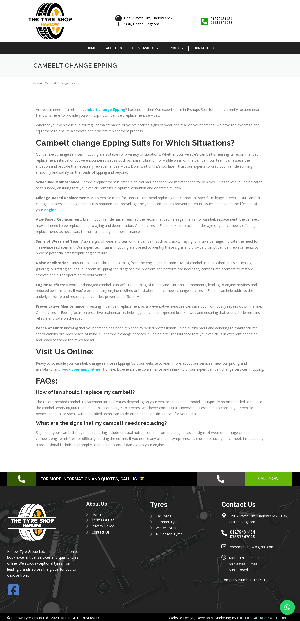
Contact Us (204, 48)
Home (91, 48)
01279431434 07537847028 (222, 21)
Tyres (176, 48)
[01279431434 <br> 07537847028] (204, 21)
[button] (287, 607)
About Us (114, 48)
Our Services (145, 48)
